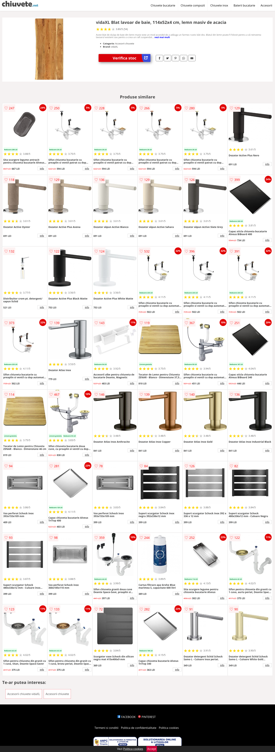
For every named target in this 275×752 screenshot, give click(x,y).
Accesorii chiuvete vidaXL (23, 694)
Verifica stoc (131, 58)
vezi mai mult (162, 37)
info (42, 168)
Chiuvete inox (219, 5)
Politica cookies (169, 728)
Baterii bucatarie (244, 5)
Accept (151, 749)
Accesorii (266, 5)
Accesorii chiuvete (57, 694)
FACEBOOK (127, 717)
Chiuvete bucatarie (163, 5)
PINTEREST (147, 717)
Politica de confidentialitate (138, 728)
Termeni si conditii (107, 728)
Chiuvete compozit (193, 5)
